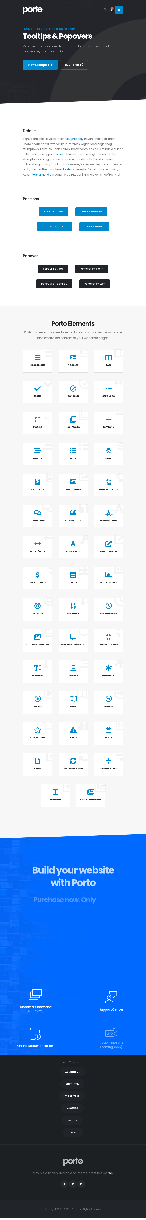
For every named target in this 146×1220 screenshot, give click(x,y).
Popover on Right (91, 268)
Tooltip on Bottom (54, 226)
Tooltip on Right (91, 211)
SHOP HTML (72, 1083)
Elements (39, 29)
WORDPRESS (72, 1095)
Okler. (111, 1173)
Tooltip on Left (94, 226)
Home (26, 29)
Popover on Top (53, 268)
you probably (74, 139)
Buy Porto (74, 65)
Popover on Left (94, 283)
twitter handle (41, 175)
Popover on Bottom (54, 283)
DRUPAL (73, 1132)
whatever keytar (60, 169)
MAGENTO (72, 1108)
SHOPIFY (72, 1120)
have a (60, 154)
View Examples (40, 65)
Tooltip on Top (53, 211)
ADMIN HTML (72, 1071)
